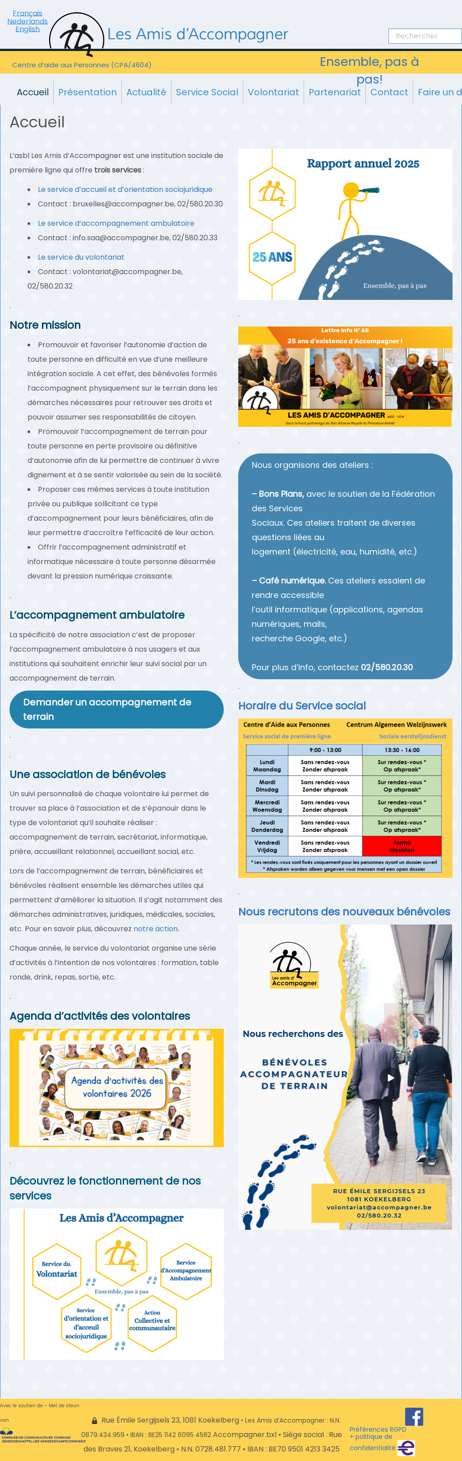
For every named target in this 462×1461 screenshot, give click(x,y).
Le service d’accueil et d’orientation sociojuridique (125, 189)
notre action (156, 929)
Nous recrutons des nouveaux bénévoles (344, 912)
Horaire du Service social (302, 706)
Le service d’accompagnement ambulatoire (116, 223)
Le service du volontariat (81, 257)
